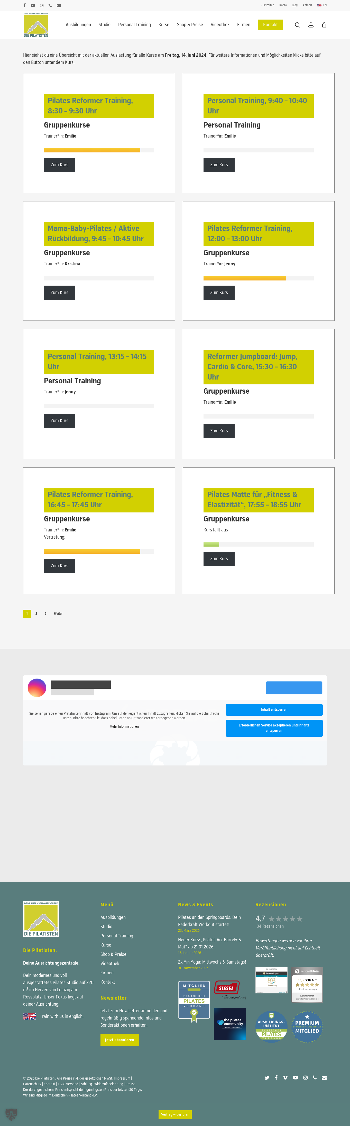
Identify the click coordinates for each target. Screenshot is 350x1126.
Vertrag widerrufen (175, 1115)
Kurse (105, 945)
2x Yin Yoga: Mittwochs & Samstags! (212, 962)
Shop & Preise (113, 954)
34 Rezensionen (270, 927)
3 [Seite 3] (45, 613)
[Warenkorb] (324, 25)
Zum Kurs (59, 165)
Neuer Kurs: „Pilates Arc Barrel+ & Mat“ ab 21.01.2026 (209, 943)
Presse (130, 1084)
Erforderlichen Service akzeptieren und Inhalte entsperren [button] (274, 728)
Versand (72, 1084)
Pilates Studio (65, 983)
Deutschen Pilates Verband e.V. (75, 1095)
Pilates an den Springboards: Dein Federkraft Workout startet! (209, 921)
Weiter (58, 613)
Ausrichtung (47, 1004)
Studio (106, 927)
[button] (11, 1114)
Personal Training (116, 936)
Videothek (109, 964)
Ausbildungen (113, 917)
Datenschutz (32, 1084)
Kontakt (107, 982)
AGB (61, 1084)
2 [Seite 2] (36, 613)
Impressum (122, 1078)
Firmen (107, 973)
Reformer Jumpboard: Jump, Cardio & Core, (252, 367)
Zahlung (86, 1084)
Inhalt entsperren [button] (274, 710)
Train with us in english (61, 1016)
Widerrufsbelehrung (108, 1084)
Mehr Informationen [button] (124, 727)
